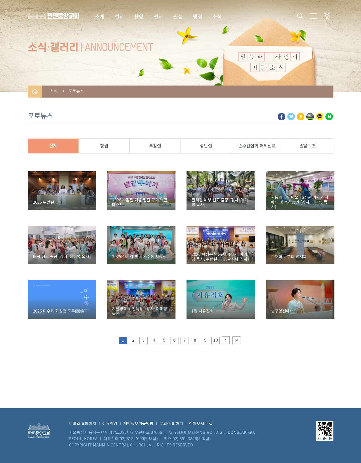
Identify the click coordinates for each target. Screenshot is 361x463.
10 (215, 340)
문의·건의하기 (171, 424)
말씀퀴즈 (308, 145)
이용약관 (109, 424)
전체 (53, 145)
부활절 (155, 145)
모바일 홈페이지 (82, 424)
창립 (104, 145)
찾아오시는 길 (201, 424)
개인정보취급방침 (138, 424)
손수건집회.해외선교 (257, 145)
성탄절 (206, 145)
